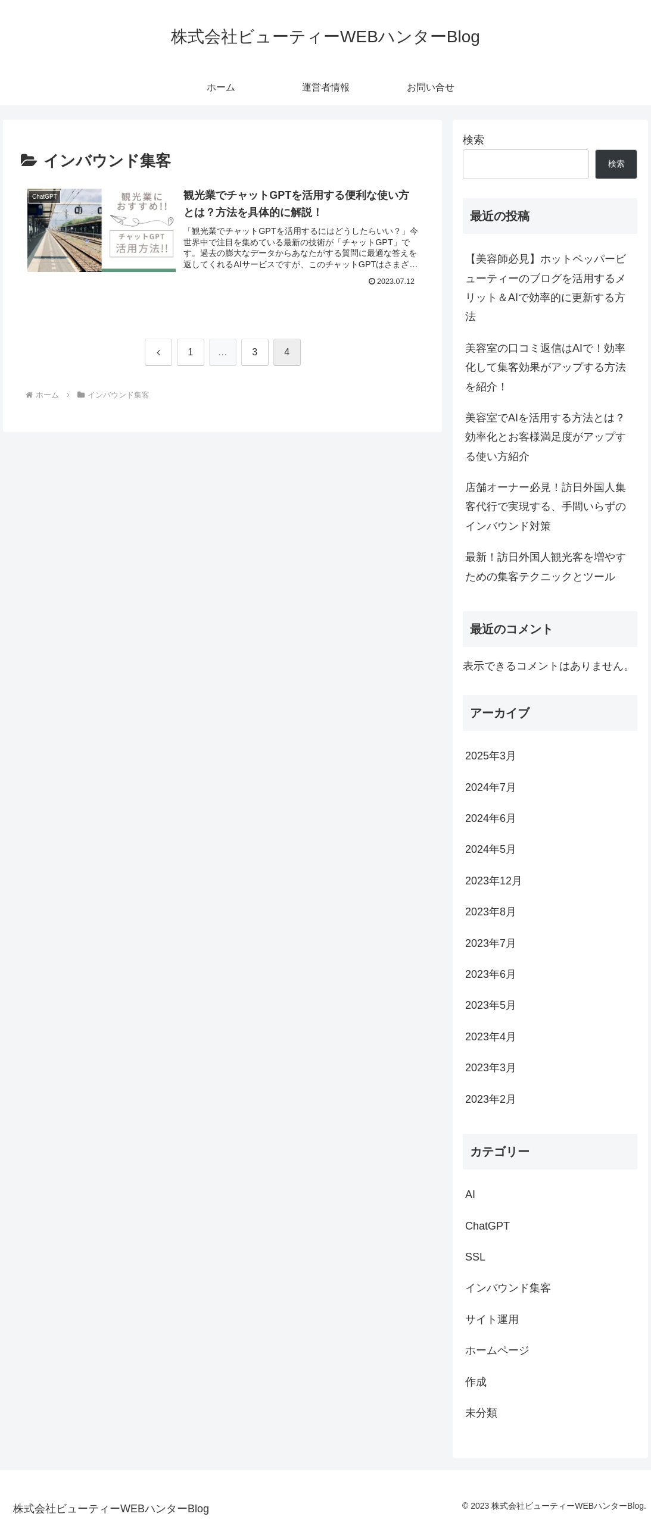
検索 (473, 140)
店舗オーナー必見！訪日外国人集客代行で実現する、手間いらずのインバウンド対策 (545, 506)
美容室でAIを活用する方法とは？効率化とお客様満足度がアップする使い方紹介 (545, 437)
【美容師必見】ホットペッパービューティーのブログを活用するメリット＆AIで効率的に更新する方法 (545, 288)
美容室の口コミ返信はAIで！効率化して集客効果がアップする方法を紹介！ (545, 367)
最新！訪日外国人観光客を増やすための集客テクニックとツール (545, 566)
